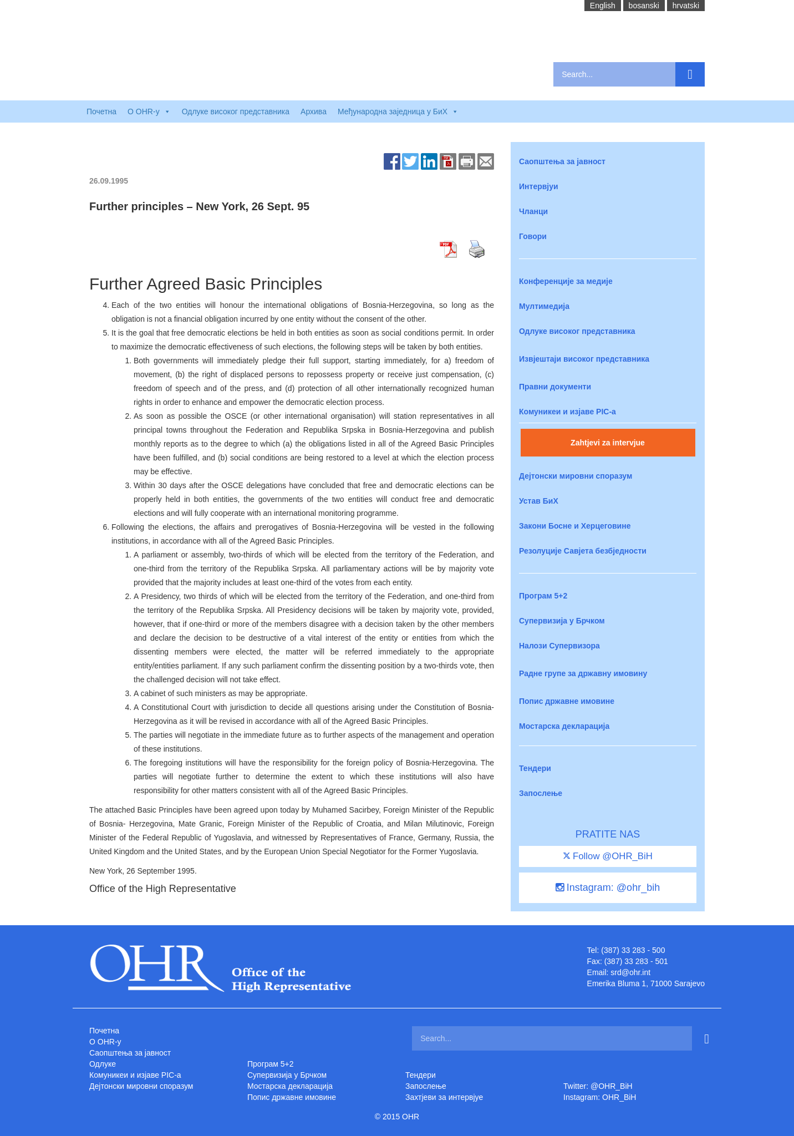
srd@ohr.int (630, 972)
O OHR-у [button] (149, 111)
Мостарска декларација (564, 726)
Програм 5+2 (543, 595)
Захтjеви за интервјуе (444, 1097)
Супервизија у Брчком (562, 620)
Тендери (535, 768)
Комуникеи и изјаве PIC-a (567, 411)
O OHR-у (105, 1041)
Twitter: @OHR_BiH (598, 1086)
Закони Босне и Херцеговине (574, 525)
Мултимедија (544, 306)
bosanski (644, 5)
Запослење (540, 793)
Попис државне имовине (566, 701)
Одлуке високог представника (235, 111)
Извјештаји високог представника (584, 358)
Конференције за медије (566, 281)
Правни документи (555, 386)
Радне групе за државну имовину (583, 673)
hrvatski (686, 5)
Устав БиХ (538, 500)
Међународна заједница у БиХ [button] (398, 111)
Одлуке (102, 1063)
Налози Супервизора (559, 645)
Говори (533, 236)
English (602, 5)
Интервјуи (538, 186)
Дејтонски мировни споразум (575, 475)
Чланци (533, 211)
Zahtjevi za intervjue (608, 442)
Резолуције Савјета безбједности (583, 550)
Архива (314, 111)
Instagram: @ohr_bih (608, 887)
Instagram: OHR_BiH (599, 1097)
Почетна (101, 111)
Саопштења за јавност (562, 161)
